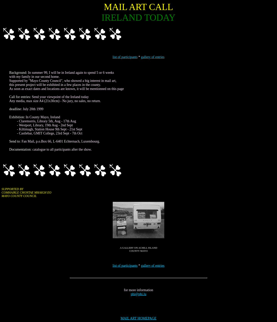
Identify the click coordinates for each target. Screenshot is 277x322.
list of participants (125, 57)
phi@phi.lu (138, 294)
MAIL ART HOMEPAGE (138, 318)
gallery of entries (152, 57)
